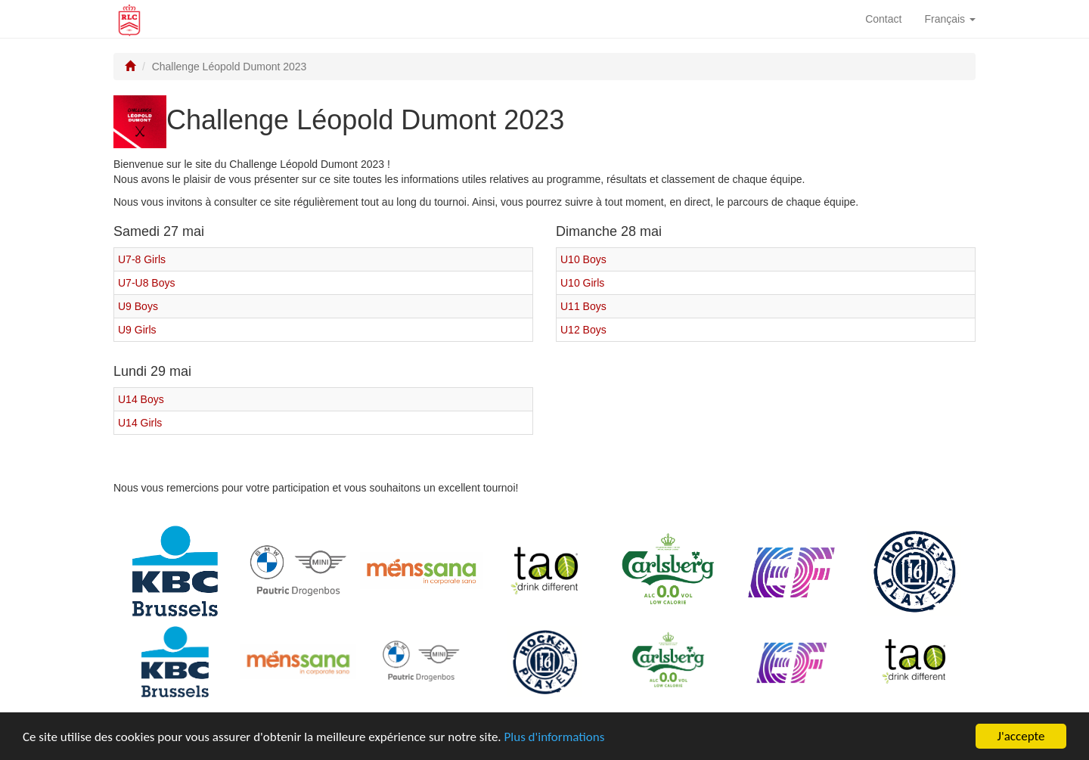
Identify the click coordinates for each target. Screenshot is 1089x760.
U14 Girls (140, 423)
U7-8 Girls (142, 259)
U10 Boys (583, 259)
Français (950, 19)
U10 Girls (582, 283)
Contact (883, 19)
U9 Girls (137, 330)
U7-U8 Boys (146, 283)
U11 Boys (583, 306)
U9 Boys (138, 306)
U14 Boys (141, 399)
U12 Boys (583, 330)
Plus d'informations (554, 738)
